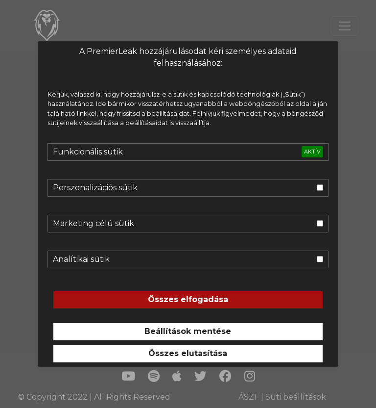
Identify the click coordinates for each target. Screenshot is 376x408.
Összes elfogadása (188, 299)
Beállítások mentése (187, 331)
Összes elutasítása (187, 353)
